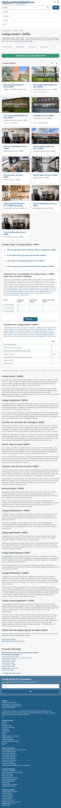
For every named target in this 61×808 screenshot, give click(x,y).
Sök (55, 7)
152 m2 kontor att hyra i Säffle (13, 176)
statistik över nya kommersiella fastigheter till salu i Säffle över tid (29, 292)
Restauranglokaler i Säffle (10, 668)
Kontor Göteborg (7, 774)
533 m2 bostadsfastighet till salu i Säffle (15, 117)
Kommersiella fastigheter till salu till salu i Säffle (17, 658)
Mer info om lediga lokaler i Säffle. (22, 41)
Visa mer (29, 319)
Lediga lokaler (6, 30)
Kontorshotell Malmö (8, 781)
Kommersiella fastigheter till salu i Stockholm (16, 765)
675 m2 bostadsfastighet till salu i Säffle (45, 86)
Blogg (4, 734)
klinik (5, 576)
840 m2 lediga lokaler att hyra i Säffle (14, 86)
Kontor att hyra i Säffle (12, 180)
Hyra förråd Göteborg (9, 751)
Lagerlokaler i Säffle (8, 663)
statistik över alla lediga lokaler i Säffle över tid (42, 329)
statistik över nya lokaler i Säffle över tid (21, 331)
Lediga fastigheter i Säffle (29, 370)
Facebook (3, 716)
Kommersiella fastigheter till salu (12, 772)
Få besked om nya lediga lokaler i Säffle (30, 56)
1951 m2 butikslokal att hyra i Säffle (15, 147)
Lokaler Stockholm (8, 800)
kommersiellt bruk (21, 4)
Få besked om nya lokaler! (55, 2)
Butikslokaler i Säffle (8, 661)
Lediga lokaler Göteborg (9, 784)
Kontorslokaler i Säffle (9, 659)
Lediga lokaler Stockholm (10, 791)
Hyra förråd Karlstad (8, 753)
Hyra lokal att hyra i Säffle (10, 656)
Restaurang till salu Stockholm (11, 802)
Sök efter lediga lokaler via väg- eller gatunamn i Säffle (20, 652)
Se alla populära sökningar (12, 673)
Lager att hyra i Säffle (41, 178)
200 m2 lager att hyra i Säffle (45, 175)
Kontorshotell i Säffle (8, 666)
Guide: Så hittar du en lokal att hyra (13, 641)
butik (5, 514)
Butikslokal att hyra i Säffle (13, 151)
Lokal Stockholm (7, 795)
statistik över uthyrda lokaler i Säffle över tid (25, 289)
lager (5, 536)
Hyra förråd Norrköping (9, 755)
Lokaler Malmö (6, 798)
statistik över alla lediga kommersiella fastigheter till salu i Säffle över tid (29, 290)
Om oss (4, 722)
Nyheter (4, 732)
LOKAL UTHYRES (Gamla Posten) (16, 89)
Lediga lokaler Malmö (9, 786)
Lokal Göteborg (7, 793)
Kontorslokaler (7, 47)
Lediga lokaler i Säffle (11, 370)
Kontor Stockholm (7, 776)
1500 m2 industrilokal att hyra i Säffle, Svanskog (14, 204)
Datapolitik (5, 729)
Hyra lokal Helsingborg (9, 763)
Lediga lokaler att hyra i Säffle (44, 151)
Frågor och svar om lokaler (10, 736)
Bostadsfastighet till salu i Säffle (45, 89)
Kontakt (4, 724)
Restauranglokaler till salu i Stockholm (14, 750)
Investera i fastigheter (9, 770)
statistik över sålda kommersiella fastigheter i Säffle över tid (28, 294)
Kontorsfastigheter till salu (10, 777)
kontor (6, 492)
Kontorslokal (6, 782)
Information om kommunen (11, 654)
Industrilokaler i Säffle (9, 665)
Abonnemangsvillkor (8, 727)
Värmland (15, 30)
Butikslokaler (20, 47)
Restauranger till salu (8, 803)
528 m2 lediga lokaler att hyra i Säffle (43, 147)
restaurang (7, 604)
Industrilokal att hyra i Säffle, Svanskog (18, 208)
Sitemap (4, 743)
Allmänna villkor (7, 725)
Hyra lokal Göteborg (8, 762)
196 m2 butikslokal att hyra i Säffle (45, 204)
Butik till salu (6, 805)
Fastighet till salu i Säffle (43, 116)
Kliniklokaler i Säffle (8, 670)
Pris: (34, 92)
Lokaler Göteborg (7, 796)
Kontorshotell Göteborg (9, 779)
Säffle (22, 30)
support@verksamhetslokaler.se (12, 706)
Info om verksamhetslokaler (10, 741)
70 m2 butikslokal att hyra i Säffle (15, 233)
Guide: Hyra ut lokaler (9, 639)
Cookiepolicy (6, 731)
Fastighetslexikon (7, 737)
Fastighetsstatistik (8, 739)
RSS (3, 744)
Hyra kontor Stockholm (9, 760)
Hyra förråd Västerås (8, 758)
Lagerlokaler (32, 47)
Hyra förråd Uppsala (8, 757)
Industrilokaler (44, 47)
